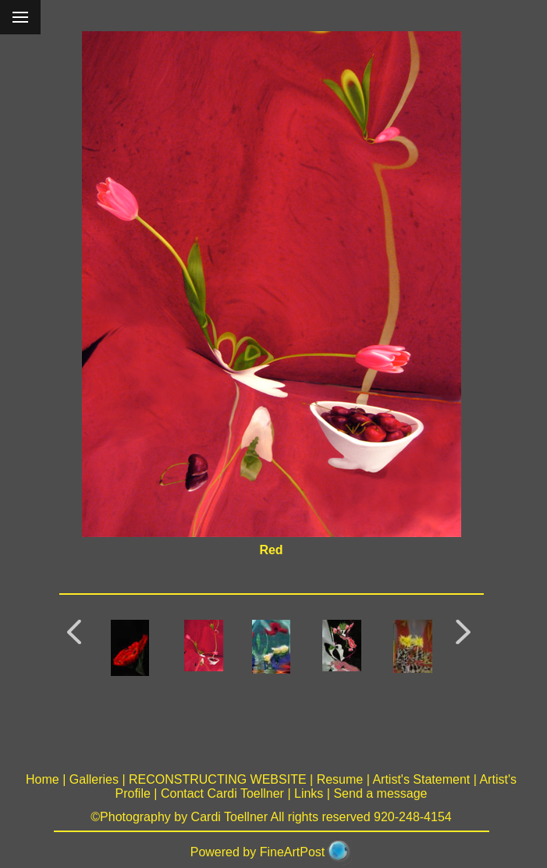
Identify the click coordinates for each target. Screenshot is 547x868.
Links (308, 793)
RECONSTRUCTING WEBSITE (218, 779)
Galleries (94, 779)
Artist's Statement (421, 779)
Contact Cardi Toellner (222, 793)
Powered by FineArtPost (257, 852)
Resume (340, 779)
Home (42, 779)
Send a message (380, 793)
